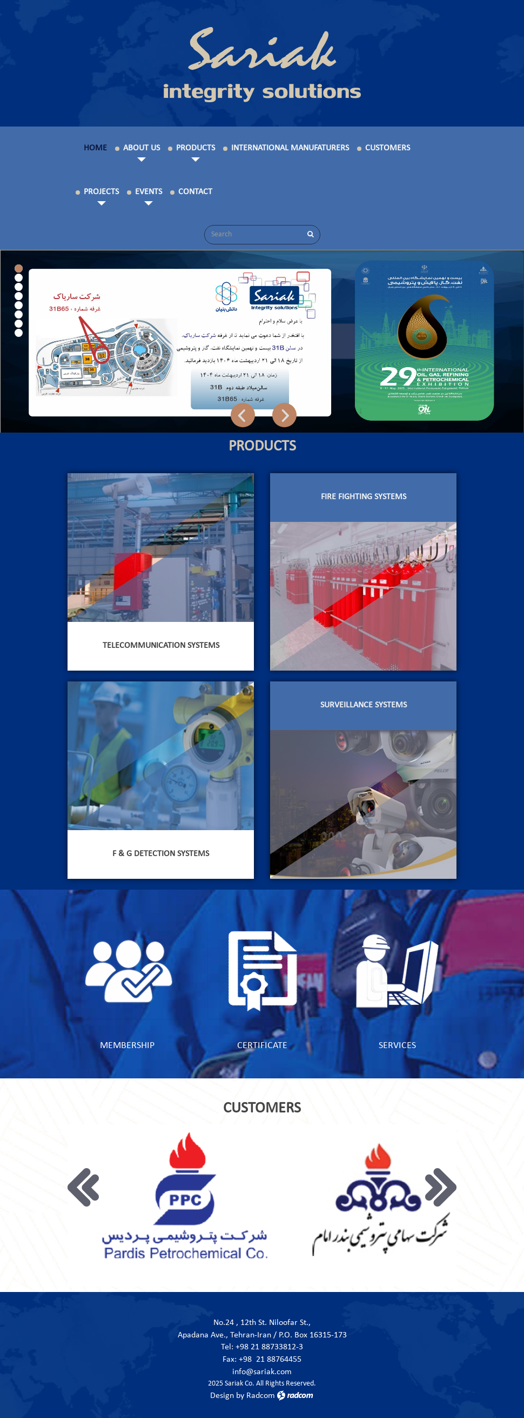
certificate (262, 1046)
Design (222, 1396)
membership (127, 1046)
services (397, 1046)
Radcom (260, 1396)
